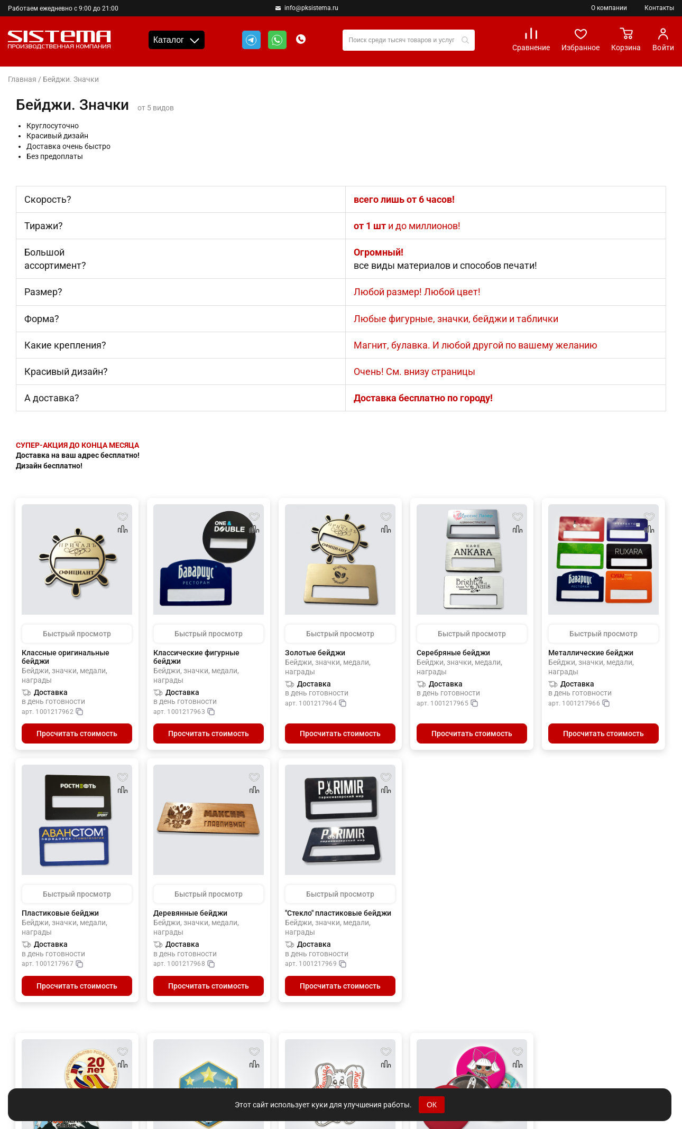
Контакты (659, 8)
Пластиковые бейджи (60, 913)
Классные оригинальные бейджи (65, 656)
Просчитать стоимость (76, 733)
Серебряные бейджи (453, 652)
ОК (432, 1104)
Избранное (580, 39)
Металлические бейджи (590, 652)
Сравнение (531, 39)
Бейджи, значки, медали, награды (64, 676)
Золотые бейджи (315, 652)
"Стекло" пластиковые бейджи (338, 913)
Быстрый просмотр (77, 633)
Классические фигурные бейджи (196, 656)
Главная (22, 79)
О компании (609, 8)
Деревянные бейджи (190, 913)
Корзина (626, 39)
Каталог (176, 40)
